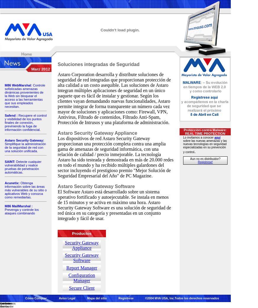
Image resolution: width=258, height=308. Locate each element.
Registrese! (205, 162)
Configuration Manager (82, 278)
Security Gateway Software (82, 258)
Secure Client (82, 288)
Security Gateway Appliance (82, 245)
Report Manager (81, 267)
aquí (218, 137)
